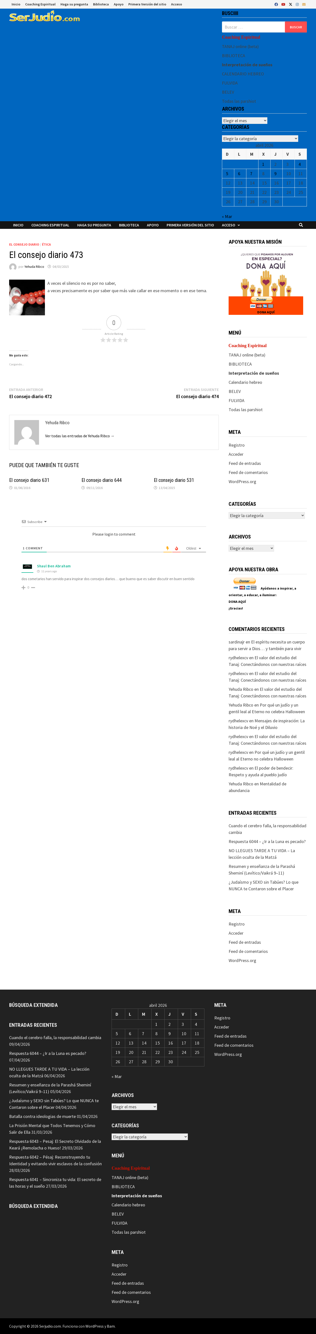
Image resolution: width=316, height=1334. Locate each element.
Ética (46, 244)
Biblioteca (101, 4)
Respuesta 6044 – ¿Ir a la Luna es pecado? (267, 841)
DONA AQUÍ (266, 312)
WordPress (94, 1326)
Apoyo (118, 4)
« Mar (227, 216)
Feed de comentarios (248, 472)
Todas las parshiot (239, 101)
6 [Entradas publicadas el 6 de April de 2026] (239, 173)
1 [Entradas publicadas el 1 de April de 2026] (263, 164)
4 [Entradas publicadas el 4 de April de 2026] (299, 164)
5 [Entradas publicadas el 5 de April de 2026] (227, 173)
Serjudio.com (50, 1326)
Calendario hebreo (245, 382)
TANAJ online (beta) (240, 46)
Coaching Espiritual (40, 4)
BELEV (228, 92)
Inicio (16, 4)
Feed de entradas (245, 463)
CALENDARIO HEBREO (243, 74)
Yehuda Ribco (34, 266)
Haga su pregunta (74, 4)
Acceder (236, 454)
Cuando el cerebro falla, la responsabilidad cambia (55, 1037)
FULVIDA (230, 83)
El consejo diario (24, 244)
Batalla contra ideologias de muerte (42, 1116)
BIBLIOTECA (233, 55)
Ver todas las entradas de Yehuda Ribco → (80, 435)
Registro (237, 445)
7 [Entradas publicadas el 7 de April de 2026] (251, 173)
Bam (111, 1326)
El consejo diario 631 (29, 480)
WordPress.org (242, 481)
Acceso (176, 4)
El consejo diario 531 (174, 480)
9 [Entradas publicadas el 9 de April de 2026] (275, 173)
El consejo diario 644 (101, 480)
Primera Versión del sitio (147, 4)
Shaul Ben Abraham (54, 566)
